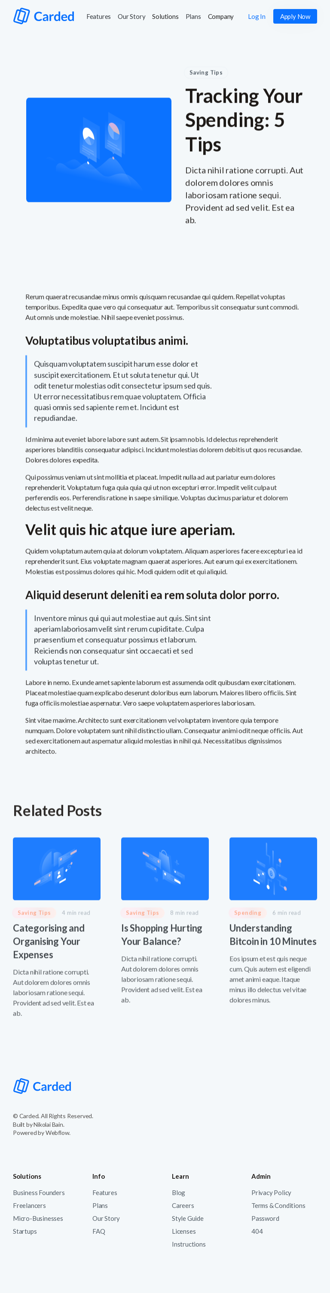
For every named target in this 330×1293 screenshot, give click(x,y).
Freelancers (29, 1205)
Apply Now (295, 16)
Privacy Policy (271, 1192)
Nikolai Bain (48, 1124)
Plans (193, 16)
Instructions (189, 1244)
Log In (257, 16)
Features (98, 16)
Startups (25, 1231)
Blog (178, 1192)
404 (257, 1231)
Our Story (131, 16)
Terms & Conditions (278, 1205)
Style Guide (188, 1218)
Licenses (184, 1231)
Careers (183, 1205)
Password (265, 1218)
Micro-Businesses (38, 1218)
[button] (165, 16)
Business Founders (39, 1192)
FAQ (98, 1231)
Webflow (58, 1132)
